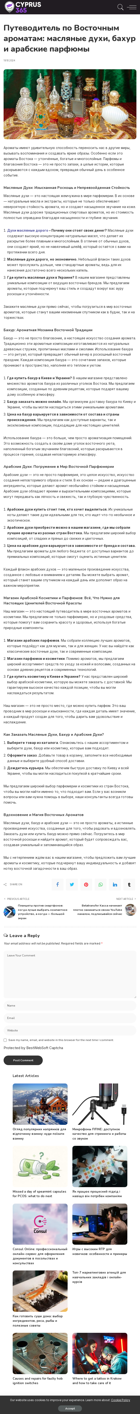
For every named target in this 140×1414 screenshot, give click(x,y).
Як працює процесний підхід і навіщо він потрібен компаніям (97, 1193)
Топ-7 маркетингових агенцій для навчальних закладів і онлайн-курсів (99, 1277)
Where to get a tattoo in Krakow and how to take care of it (97, 1380)
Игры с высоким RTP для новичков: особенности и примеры (99, 1251)
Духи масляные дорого (27, 230)
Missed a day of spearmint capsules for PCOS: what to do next (39, 1193)
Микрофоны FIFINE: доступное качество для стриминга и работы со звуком (99, 1133)
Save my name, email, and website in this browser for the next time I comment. (61, 1039)
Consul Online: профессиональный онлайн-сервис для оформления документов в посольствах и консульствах (40, 1256)
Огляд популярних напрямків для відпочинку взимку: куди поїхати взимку (39, 1133)
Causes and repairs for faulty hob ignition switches (38, 1380)
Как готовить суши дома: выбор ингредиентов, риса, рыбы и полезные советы (38, 1320)
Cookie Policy (120, 1400)
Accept (70, 1408)
